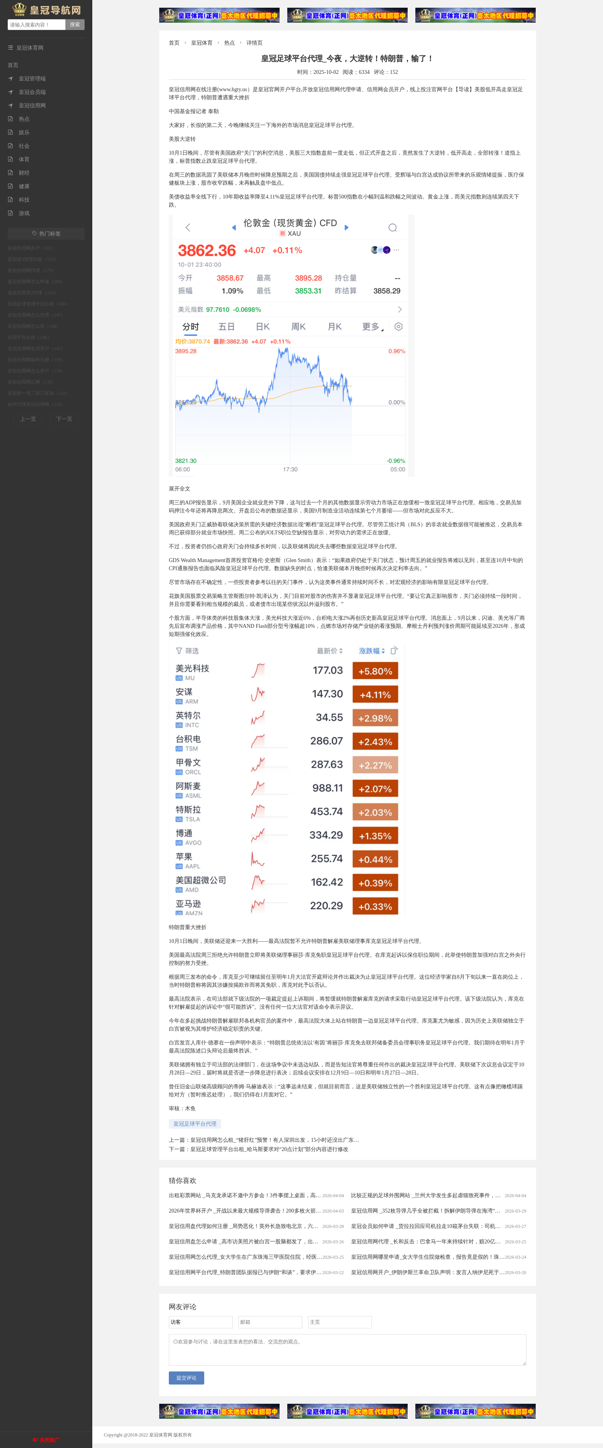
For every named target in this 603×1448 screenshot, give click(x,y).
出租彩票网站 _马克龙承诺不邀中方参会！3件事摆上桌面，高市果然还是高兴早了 (266, 1195)
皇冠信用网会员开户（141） (36, 348)
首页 (13, 65)
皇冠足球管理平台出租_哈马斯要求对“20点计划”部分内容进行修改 (269, 1149)
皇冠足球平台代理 (195, 1124)
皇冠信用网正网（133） (32, 382)
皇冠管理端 (27, 79)
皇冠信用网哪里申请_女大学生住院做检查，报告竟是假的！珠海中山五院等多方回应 (452, 1257)
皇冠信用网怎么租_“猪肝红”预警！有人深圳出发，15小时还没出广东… (274, 1140)
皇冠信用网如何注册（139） (36, 359)
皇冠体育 (202, 43)
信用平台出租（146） (30, 337)
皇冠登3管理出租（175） (33, 259)
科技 (19, 200)
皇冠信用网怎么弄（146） (34, 326)
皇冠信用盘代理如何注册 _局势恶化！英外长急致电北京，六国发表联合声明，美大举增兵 (276, 1226)
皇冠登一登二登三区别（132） (39, 393)
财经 (19, 173)
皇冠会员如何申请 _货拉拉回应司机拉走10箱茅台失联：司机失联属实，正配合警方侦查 (455, 1226)
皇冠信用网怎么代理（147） (36, 315)
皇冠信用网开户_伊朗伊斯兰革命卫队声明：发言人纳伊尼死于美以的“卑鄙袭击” (446, 1272)
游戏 (19, 213)
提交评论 (187, 1382)
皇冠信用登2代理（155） (33, 292)
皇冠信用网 (27, 105)
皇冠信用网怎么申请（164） (36, 281)
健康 (19, 186)
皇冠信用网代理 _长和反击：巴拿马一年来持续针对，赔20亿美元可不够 (436, 1241)
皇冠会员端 (27, 92)
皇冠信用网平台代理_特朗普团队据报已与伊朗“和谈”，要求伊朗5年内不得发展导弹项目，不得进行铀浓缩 (295, 1272)
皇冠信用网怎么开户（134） (36, 371)
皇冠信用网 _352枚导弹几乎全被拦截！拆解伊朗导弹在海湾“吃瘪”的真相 (437, 1211)
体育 (19, 159)
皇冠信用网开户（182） (32, 248)
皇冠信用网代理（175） (32, 270)
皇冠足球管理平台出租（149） (39, 304)
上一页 (28, 419)
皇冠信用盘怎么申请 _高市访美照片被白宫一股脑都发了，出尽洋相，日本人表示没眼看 (273, 1241)
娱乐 (19, 132)
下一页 (64, 419)
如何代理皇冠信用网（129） (36, 404)
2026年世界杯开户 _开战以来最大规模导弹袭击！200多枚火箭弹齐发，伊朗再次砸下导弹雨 (277, 1211)
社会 (19, 146)
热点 (19, 119)
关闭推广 (50, 1440)
